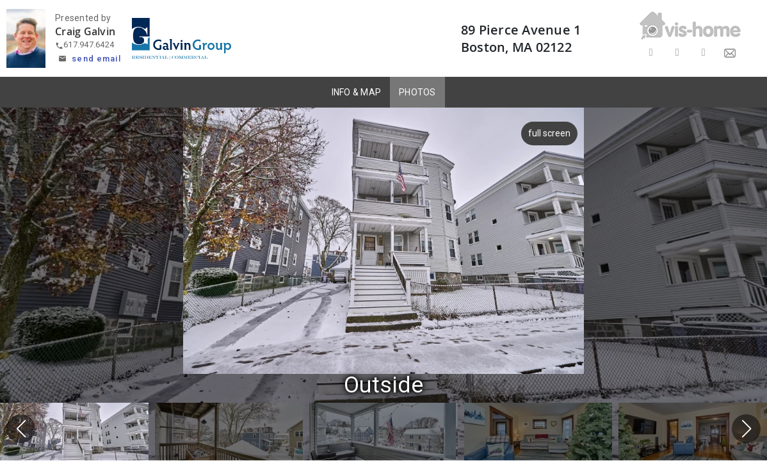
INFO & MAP (357, 92)
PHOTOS (417, 92)
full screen (549, 133)
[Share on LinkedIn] (703, 53)
